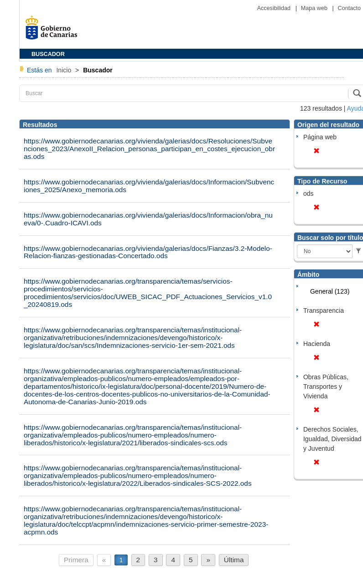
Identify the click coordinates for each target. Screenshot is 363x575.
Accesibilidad (274, 8)
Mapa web (315, 8)
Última (234, 560)
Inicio (64, 70)
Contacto (349, 8)
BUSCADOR (48, 54)
